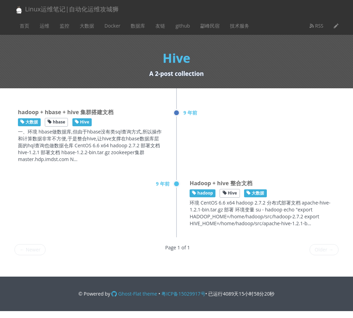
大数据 (87, 25)
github (182, 25)
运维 (44, 25)
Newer (30, 249)
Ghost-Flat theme (134, 293)
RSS (316, 25)
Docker (112, 25)
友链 (160, 25)
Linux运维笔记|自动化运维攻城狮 (66, 9)
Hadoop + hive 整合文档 (221, 183)
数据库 (138, 25)
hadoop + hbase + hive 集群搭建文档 (65, 112)
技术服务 (239, 25)
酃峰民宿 (210, 25)
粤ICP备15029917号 (183, 293)
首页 (24, 25)
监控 (64, 25)
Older (324, 249)
